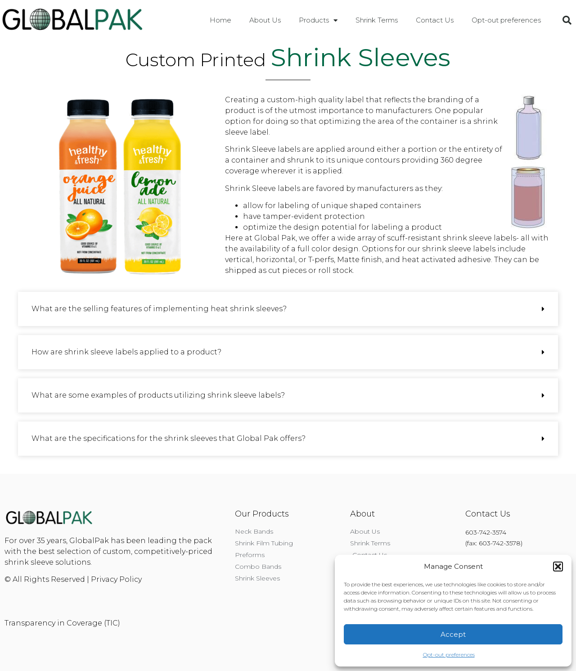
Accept (453, 634)
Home (220, 20)
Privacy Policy (116, 579)
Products (318, 20)
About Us (265, 20)
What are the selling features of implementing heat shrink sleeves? (159, 308)
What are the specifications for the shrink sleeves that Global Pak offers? (169, 438)
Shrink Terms (377, 20)
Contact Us (435, 20)
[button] (558, 566)
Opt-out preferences (449, 654)
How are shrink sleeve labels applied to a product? (126, 352)
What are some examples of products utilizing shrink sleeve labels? (158, 395)
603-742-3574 (485, 532)
